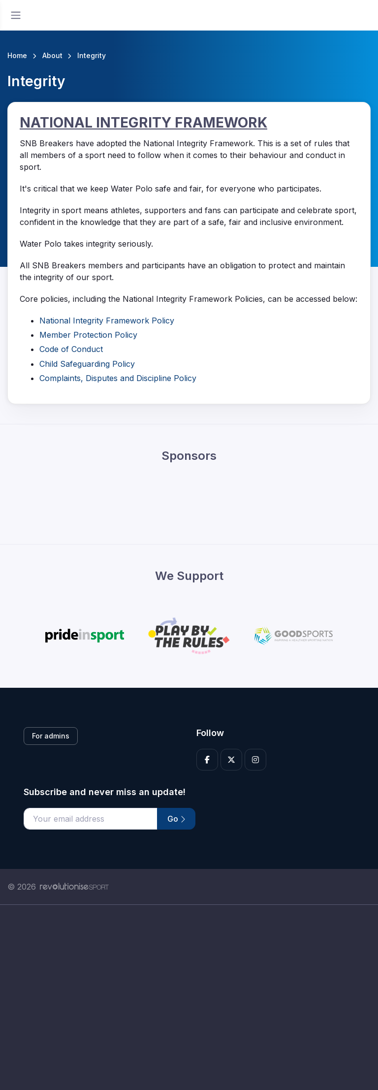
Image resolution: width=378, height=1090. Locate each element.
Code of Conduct (71, 349)
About (52, 55)
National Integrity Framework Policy (106, 320)
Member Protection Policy (88, 335)
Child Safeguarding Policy (87, 364)
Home (17, 55)
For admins (50, 736)
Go (176, 819)
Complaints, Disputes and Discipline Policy (117, 378)
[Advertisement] (189, 997)
